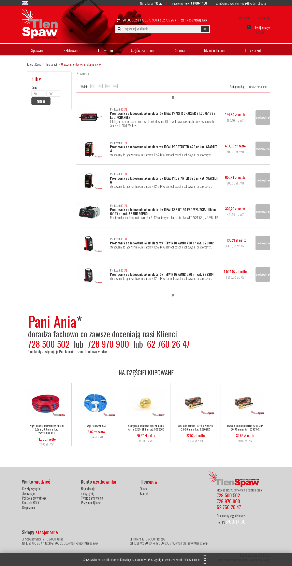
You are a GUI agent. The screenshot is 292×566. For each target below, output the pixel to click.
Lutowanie (105, 50)
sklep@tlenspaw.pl (196, 20)
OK (204, 29)
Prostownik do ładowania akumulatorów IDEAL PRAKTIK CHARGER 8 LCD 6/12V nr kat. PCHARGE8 (163, 115)
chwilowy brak (263, 117)
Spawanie (38, 50)
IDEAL (124, 109)
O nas (143, 488)
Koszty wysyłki (31, 488)
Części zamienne (143, 50)
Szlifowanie (71, 50)
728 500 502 (129, 20)
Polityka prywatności (34, 498)
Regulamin (28, 507)
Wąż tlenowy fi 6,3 (96, 426)
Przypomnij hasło (91, 502)
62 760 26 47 (170, 20)
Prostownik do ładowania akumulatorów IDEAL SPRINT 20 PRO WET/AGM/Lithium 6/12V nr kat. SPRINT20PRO (163, 211)
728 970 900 (149, 20)
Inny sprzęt (253, 50)
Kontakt (144, 493)
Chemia (179, 50)
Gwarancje (28, 493)
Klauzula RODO (31, 502)
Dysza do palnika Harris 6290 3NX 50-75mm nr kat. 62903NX (245, 427)
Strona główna (34, 64)
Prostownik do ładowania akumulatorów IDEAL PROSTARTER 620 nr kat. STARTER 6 (164, 180)
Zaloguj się (264, 18)
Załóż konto (243, 18)
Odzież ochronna (215, 50)
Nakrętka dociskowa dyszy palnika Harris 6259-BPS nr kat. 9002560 (146, 427)
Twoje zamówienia (92, 498)
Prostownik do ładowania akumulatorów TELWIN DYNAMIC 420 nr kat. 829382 (162, 243)
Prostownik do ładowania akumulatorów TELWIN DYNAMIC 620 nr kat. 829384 (162, 274)
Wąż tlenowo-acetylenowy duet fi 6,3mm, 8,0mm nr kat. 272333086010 (47, 429)
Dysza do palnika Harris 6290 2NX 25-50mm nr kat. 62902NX (195, 427)
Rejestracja (88, 488)
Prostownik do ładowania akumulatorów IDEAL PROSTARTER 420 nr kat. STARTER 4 (164, 148)
